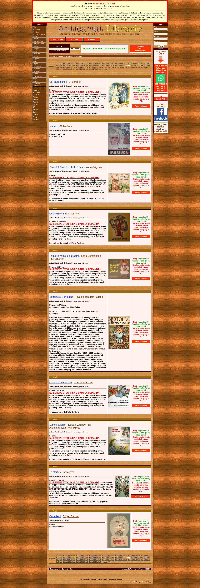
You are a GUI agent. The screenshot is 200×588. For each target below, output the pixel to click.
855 (73, 63)
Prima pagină (57, 39)
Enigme (35, 63)
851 (61, 63)
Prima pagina (55, 569)
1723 (105, 69)
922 (106, 67)
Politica (35, 97)
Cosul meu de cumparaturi (140, 48)
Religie (35, 104)
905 (145, 65)
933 (142, 67)
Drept (35, 61)
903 (138, 65)
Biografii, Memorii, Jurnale (39, 35)
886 (80, 65)
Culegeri (36, 48)
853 (67, 63)
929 (129, 67)
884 (73, 65)
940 (70, 69)
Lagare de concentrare (37, 84)
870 (122, 63)
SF (34, 107)
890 (93, 65)
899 (122, 65)
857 (80, 63)
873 (132, 63)
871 (125, 63)
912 (73, 67)
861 (93, 63)
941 (73, 69)
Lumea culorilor (58, 424)
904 (141, 65)
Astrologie (36, 29)
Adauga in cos (141, 106)
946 (90, 69)
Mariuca (53, 126)
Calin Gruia (66, 126)
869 (119, 63)
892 (99, 65)
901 (132, 65)
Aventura (36, 32)
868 (116, 63)
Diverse (35, 56)
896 (113, 65)
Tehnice (35, 114)
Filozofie (36, 74)
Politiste (35, 99)
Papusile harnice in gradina (64, 256)
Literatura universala (36, 91)
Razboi (35, 102)
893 (103, 65)
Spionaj (35, 109)
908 (61, 67)
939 (67, 69)
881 (64, 65)
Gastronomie (37, 76)
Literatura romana (39, 88)
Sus (71, 569)
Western (36, 119)
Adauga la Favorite (129, 569)
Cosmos (35, 46)
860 (90, 63)
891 (96, 65)
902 (135, 65)
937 (61, 69)
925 (116, 67)
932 (139, 67)
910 (67, 67)
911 (70, 67)
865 (106, 63)
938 (64, 69)
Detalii (55, 76)
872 (129, 63)
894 (106, 65)
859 (87, 63)
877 (145, 63)
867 (113, 63)
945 (87, 69)
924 (113, 67)
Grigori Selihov (71, 516)
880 (61, 65)
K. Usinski (73, 213)
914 (80, 67)
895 (109, 65)
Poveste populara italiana (89, 297)
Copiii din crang (58, 213)
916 (87, 67)
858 (83, 63)
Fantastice (36, 71)
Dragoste (36, 58)
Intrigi (35, 79)
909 (64, 67)
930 (132, 67)
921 (103, 67)
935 (148, 67)
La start (53, 472)
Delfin (35, 51)
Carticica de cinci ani (60, 382)
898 (119, 65)
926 (119, 67)
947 (93, 69)
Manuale (36, 94)
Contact (91, 39)
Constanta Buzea (83, 382)
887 (83, 65)
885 (77, 65)
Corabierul (55, 516)
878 (148, 63)
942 (77, 69)
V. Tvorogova (66, 472)
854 (70, 63)
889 (90, 65)
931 (135, 67)
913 (77, 67)
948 (96, 69)
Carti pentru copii (38, 43)
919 (96, 67)
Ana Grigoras (94, 167)
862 (96, 63)
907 (57, 67)
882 (67, 65)
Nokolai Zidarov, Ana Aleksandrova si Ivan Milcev (70, 426)
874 (135, 63)
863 (99, 63)
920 (99, 67)
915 (83, 67)
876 (142, 63)
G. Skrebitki (75, 81)
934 (145, 67)
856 (77, 63)
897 (116, 65)
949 (99, 69)
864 (103, 63)
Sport (35, 112)
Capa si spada (38, 41)
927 (122, 67)
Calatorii (35, 38)
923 (109, 67)
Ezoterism (36, 69)
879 (57, 65)
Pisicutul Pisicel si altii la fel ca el (67, 167)
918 (93, 67)
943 (80, 69)
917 (90, 67)
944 (83, 69)
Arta (34, 27)
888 (87, 65)
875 (139, 63)
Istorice (35, 81)
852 (64, 63)
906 (148, 65)
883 (70, 65)
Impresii (74, 39)
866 (109, 63)
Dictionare (36, 53)
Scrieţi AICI (160, 99)
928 (125, 67)
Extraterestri (37, 66)
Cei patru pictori (58, 81)
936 (57, 69)
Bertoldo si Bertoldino (61, 297)
